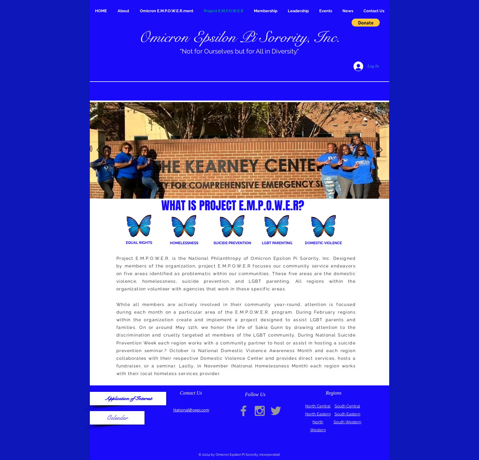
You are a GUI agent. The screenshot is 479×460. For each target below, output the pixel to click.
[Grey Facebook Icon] (243, 411)
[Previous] (100, 150)
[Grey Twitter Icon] (276, 411)
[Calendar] (117, 418)
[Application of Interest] (128, 398)
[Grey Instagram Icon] (260, 411)
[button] (366, 23)
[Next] (379, 150)
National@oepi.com (191, 410)
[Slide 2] (239, 191)
